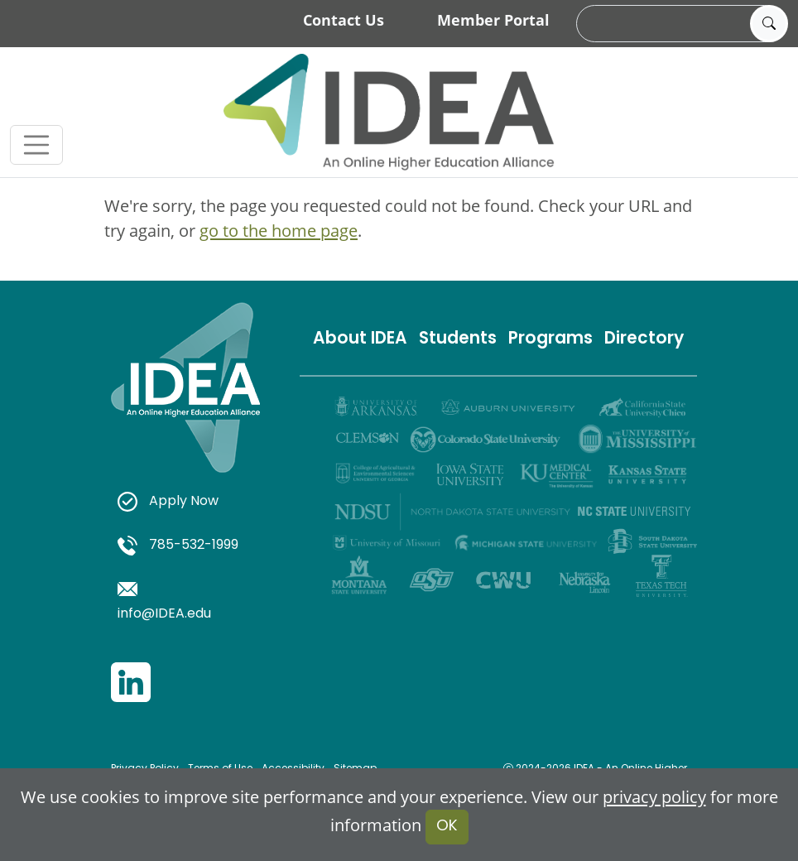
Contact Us (343, 20)
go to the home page (279, 230)
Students (458, 339)
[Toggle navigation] (36, 145)
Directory (644, 339)
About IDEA (360, 339)
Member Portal (493, 20)
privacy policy (654, 797)
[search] (679, 24)
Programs (550, 339)
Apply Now (168, 501)
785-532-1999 (178, 545)
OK (447, 826)
